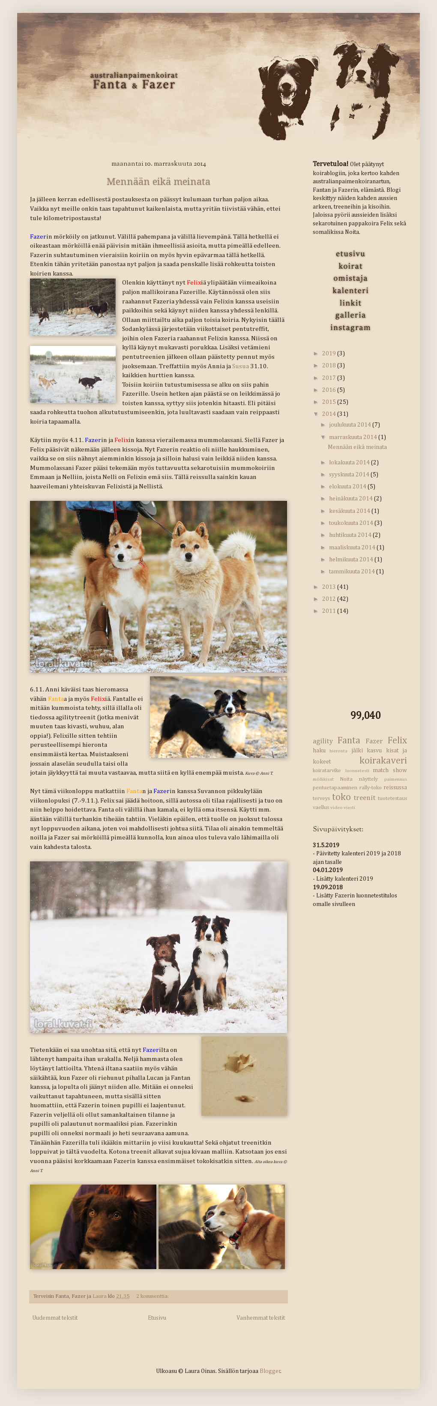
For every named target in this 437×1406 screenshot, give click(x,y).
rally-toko (370, 788)
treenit (364, 798)
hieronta (338, 750)
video (336, 807)
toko (341, 797)
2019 (329, 354)
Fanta (348, 740)
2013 (329, 587)
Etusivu (157, 1318)
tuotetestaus (392, 798)
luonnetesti (357, 770)
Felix (397, 740)
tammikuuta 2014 (352, 572)
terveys (321, 798)
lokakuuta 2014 (350, 463)
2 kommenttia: (152, 1296)
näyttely (368, 779)
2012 (329, 599)
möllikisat (323, 779)
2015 (329, 402)
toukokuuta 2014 (351, 523)
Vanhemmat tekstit (260, 1318)
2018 (329, 366)
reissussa (395, 788)
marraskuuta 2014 (353, 437)
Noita (346, 779)
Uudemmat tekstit (55, 1318)
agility (323, 741)
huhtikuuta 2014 (351, 535)
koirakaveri (383, 761)
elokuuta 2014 (348, 487)
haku (319, 751)
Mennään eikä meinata (158, 181)
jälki (357, 751)
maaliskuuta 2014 (353, 548)
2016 (329, 390)
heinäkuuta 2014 (351, 499)
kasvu (374, 751)
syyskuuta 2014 (350, 475)
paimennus (395, 779)
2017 (329, 378)
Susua (240, 366)
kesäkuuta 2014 (350, 511)
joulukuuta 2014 (350, 425)
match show (390, 770)
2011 (329, 611)
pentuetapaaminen (335, 788)
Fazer (374, 741)
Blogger (270, 1371)
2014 (329, 414)
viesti (349, 807)
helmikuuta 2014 (351, 560)
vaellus (321, 807)
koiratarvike (327, 770)
